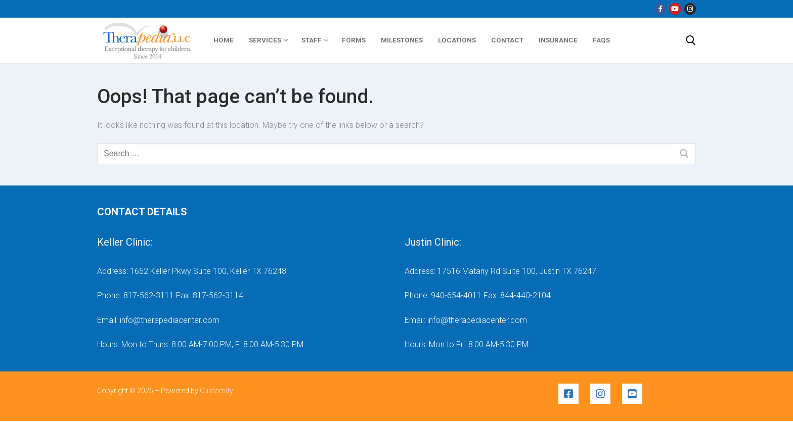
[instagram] (605, 394)
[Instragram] (690, 9)
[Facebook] (660, 9)
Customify (216, 391)
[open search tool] (691, 40)
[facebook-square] (573, 394)
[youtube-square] (633, 394)
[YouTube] (675, 9)
